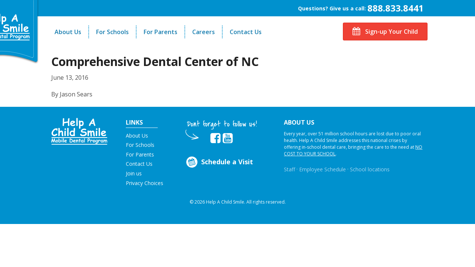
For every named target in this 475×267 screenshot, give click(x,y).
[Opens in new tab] (215, 138)
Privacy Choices (144, 183)
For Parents (160, 32)
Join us (134, 173)
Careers (203, 32)
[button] (79, 130)
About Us (68, 32)
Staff (289, 169)
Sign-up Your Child (385, 31)
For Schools (112, 32)
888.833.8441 (395, 8)
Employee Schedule (322, 169)
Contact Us (246, 32)
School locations (370, 169)
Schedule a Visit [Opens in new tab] (219, 162)
